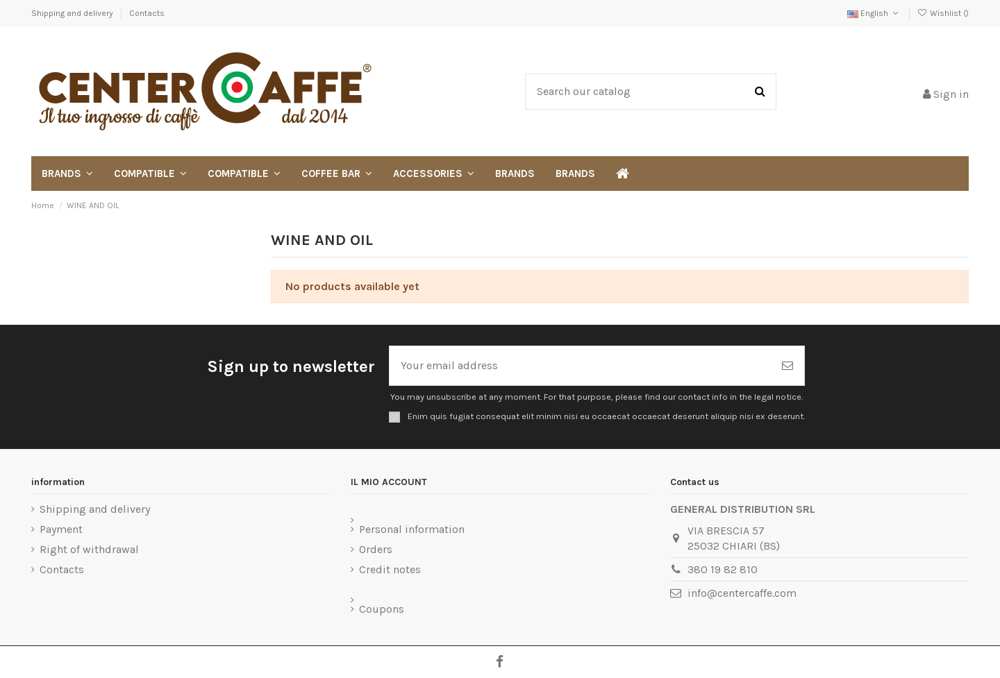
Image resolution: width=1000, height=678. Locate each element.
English (874, 13)
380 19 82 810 (723, 569)
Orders (375, 549)
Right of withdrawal (89, 549)
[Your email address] (580, 365)
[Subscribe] (787, 365)
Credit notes (390, 569)
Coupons (381, 609)
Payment (61, 529)
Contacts (147, 13)
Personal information (412, 529)
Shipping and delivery (73, 13)
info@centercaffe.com (742, 593)
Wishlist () (943, 13)
